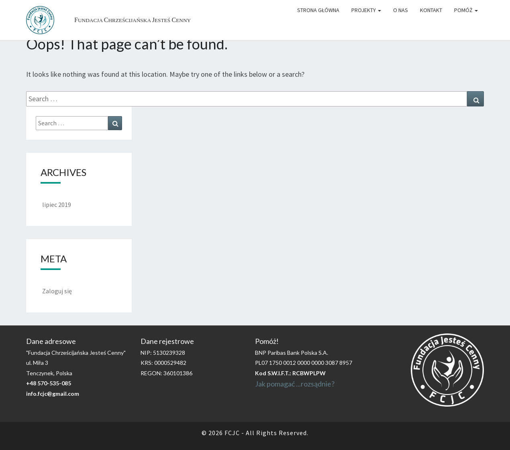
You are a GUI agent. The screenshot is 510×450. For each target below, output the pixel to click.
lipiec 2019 (56, 204)
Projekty (366, 10)
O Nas (400, 10)
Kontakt (431, 10)
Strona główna (318, 10)
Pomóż (466, 10)
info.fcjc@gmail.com (52, 393)
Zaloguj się (57, 291)
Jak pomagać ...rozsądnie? (295, 383)
